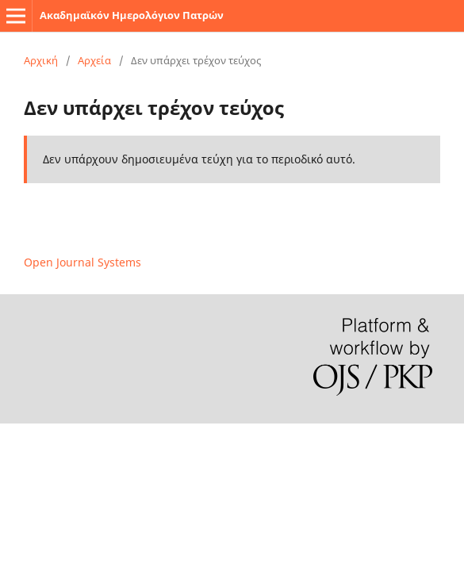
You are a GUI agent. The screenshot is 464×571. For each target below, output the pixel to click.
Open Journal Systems (82, 262)
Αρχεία (94, 60)
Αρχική (41, 60)
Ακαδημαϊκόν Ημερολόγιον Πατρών (132, 15)
